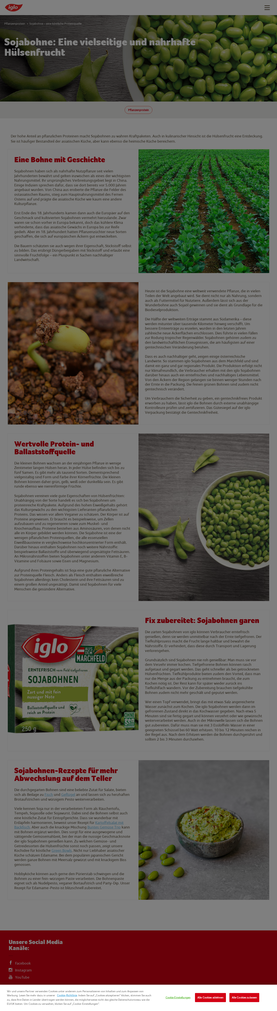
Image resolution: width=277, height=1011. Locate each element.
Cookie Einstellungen (178, 997)
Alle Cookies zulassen (244, 997)
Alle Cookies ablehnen (210, 997)
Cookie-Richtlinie (67, 995)
